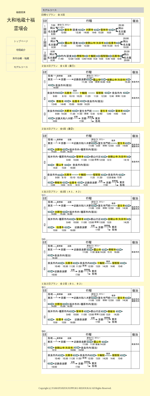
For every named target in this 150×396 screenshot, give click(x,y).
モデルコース (21, 67)
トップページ (21, 41)
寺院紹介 (20, 50)
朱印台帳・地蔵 (21, 58)
